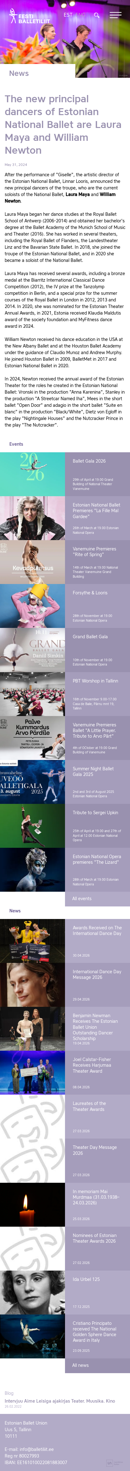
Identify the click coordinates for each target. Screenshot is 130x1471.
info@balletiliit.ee (37, 1449)
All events (82, 899)
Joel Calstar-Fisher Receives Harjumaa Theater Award (92, 1065)
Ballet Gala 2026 (89, 461)
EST (68, 15)
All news (80, 1365)
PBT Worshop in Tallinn (95, 681)
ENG (80, 15)
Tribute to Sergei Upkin (95, 813)
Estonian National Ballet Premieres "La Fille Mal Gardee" (96, 511)
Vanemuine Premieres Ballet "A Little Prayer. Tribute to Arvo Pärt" (94, 731)
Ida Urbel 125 (86, 1279)
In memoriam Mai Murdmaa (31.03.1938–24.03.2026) (96, 1197)
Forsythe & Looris (90, 593)
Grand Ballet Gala (90, 637)
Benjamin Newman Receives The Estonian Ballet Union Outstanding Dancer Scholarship (95, 1027)
